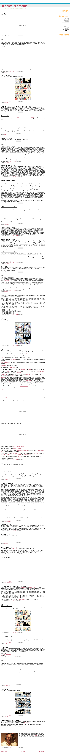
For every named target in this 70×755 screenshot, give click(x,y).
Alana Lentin (67, 25)
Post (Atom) (7, 753)
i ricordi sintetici (14, 548)
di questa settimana (21, 599)
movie (5, 291)
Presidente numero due (7, 277)
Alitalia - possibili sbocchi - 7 (9, 146)
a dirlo (35, 664)
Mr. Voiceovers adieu (7, 732)
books (5, 460)
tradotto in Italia (32, 587)
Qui (1, 655)
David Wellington (4, 374)
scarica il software (24, 397)
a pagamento (18, 454)
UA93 (9, 654)
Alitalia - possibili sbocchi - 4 (9, 207)
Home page (23, 751)
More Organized (31, 355)
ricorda (9, 535)
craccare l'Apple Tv (14, 453)
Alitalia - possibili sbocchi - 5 (9, 180)
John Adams (7, 280)
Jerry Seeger (6, 371)
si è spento (35, 735)
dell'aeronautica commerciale (22, 450)
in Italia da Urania (29, 374)
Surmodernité (5, 116)
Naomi (14, 448)
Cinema (3, 13)
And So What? (66, 19)
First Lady (28, 353)
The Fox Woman (24, 369)
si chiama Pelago (20, 456)
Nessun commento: (15, 35)
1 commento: (14, 140)
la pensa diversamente (5, 454)
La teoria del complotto (7, 662)
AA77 (5, 654)
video (6, 72)
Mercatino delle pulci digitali (9, 547)
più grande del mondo (32, 395)
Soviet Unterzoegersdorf (5, 362)
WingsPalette (3, 389)
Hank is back (4, 41)
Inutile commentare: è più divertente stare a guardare (16, 106)
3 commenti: (14, 290)
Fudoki (29, 369)
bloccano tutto (28, 380)
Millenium (3, 377)
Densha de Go (13, 393)
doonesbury (6, 102)
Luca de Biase (66, 23)
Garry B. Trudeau (6, 75)
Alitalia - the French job (7, 138)
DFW (16, 637)
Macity (68, 27)
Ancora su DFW (5, 534)
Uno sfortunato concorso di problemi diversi (13, 586)
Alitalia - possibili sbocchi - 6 (9, 165)
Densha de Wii (33, 393)
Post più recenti (4, 751)
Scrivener (19, 372)
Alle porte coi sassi (6, 524)
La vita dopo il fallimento (8, 483)
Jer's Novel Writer (40, 371)
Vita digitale (67, 21)
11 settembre (4, 647)
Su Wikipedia (26, 722)
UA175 (2, 654)
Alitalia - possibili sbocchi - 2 (9, 239)
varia (9, 460)
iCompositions (66, 28)
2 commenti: (14, 161)
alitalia (8, 521)
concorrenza (19, 448)
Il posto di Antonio (15, 6)
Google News (66, 20)
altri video (3, 559)
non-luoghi (33, 117)
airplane (5, 162)
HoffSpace (3, 357)
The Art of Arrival (6, 557)
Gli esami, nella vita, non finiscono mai (12, 464)
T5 (1, 294)
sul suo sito (13, 375)
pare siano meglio (27, 454)
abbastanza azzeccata (24, 386)
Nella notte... (4, 266)
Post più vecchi (42, 751)
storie (5, 134)
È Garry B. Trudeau (6, 606)
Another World (3, 365)
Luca (18, 117)
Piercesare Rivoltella (65, 22)
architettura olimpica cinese (18, 446)
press (5, 479)
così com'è (36, 453)
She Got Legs (13, 359)
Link (2, 349)
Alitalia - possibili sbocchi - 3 (9, 227)
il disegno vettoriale (9, 397)
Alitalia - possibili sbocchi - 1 (9, 252)
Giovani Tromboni (66, 24)
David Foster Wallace (7, 636)
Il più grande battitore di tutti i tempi (11, 720)
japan (8, 582)
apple (5, 685)
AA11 (7, 654)
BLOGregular (66, 26)
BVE (24, 393)
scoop (7, 479)
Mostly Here (67, 18)
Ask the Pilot (23, 587)
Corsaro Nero (12, 367)
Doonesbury (4, 319)
